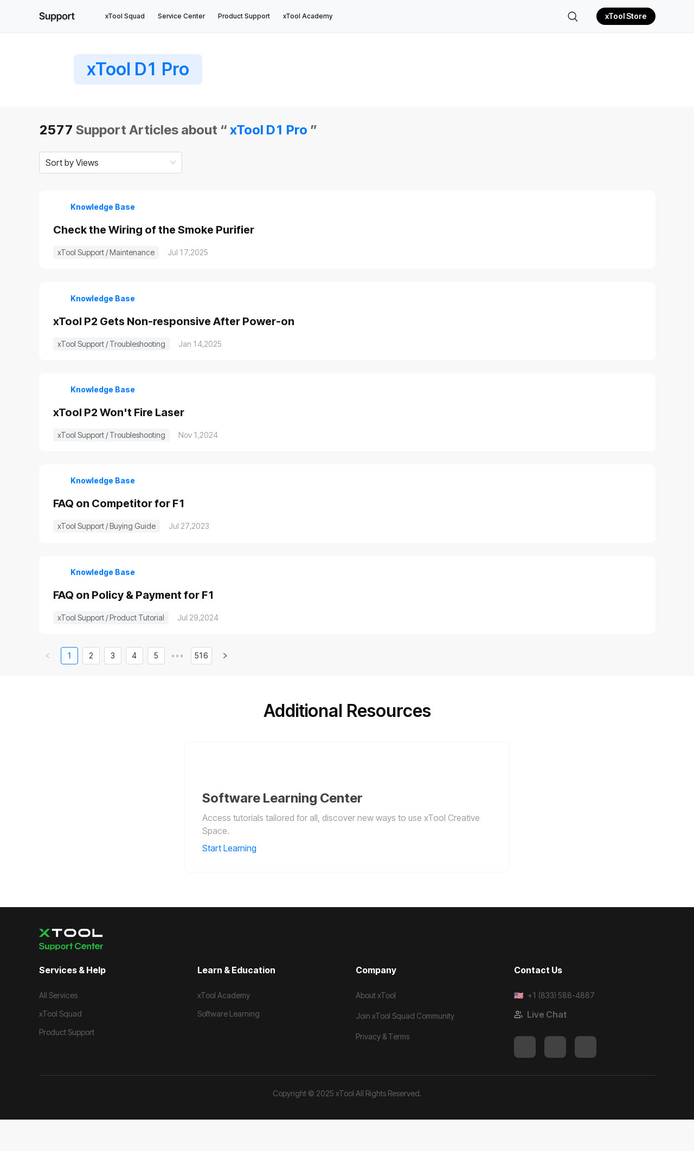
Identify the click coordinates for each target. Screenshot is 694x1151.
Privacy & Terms (382, 1067)
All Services (58, 1026)
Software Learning (228, 1045)
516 (201, 686)
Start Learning (236, 879)
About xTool (376, 1026)
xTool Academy (307, 16)
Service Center (181, 16)
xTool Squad (125, 16)
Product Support (244, 16)
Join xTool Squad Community (405, 1047)
